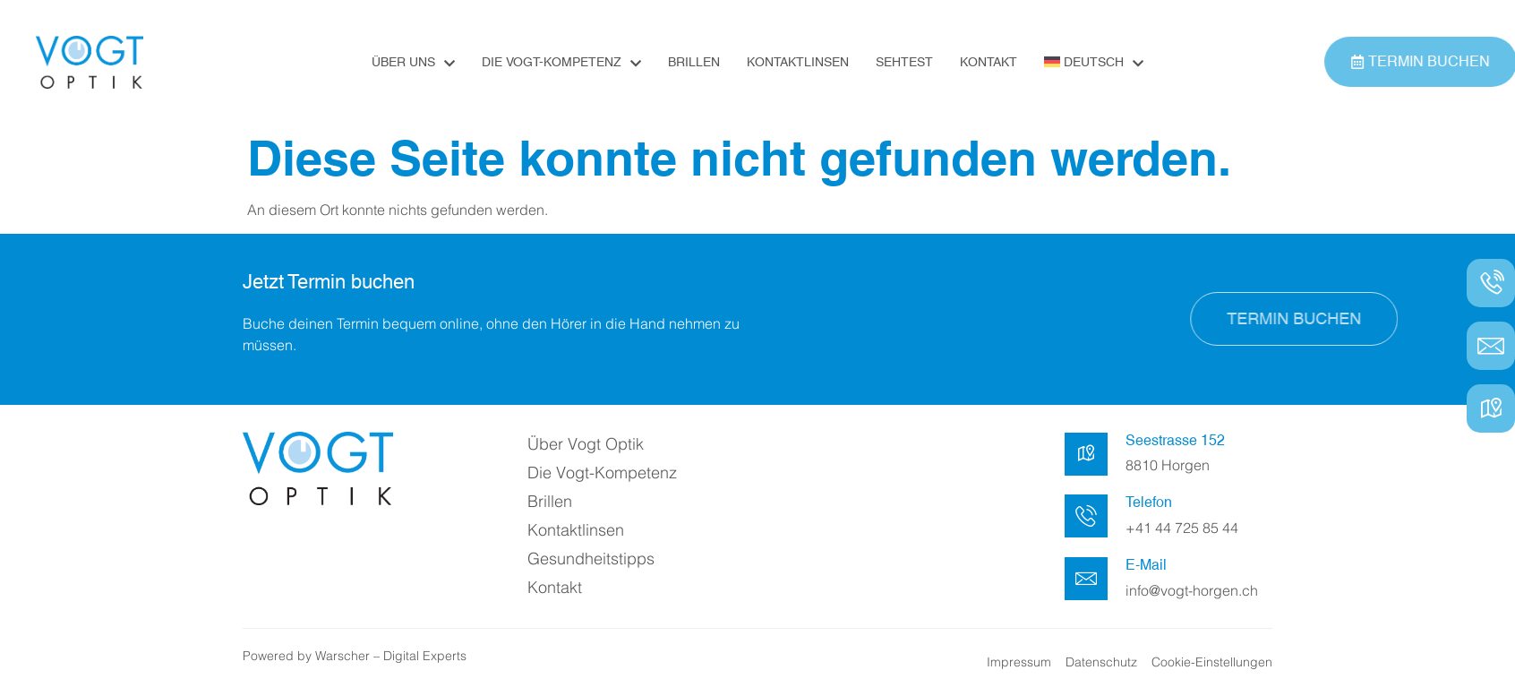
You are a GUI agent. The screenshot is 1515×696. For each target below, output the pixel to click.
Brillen (694, 62)
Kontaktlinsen (798, 62)
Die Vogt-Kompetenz (561, 62)
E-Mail (1146, 564)
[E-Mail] (1086, 578)
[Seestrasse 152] (1086, 454)
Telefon (1149, 502)
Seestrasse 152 (1175, 440)
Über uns (413, 62)
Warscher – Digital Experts (390, 656)
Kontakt (988, 62)
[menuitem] (1093, 62)
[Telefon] (1086, 515)
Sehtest (904, 62)
